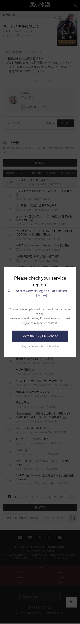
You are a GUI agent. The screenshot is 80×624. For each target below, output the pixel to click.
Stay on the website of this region (40, 346)
